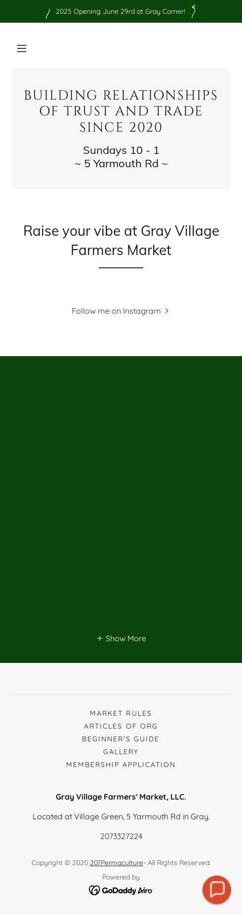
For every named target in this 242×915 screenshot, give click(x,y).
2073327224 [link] (121, 836)
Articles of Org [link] (121, 726)
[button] (22, 48)
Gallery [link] (121, 751)
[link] (121, 112)
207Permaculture (116, 862)
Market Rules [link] (121, 713)
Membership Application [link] (121, 764)
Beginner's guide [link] (121, 738)
